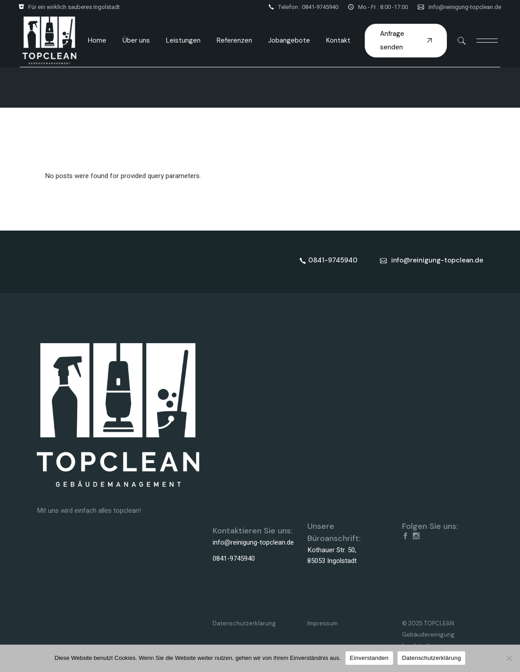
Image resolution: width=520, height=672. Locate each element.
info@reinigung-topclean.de (464, 7)
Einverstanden (369, 658)
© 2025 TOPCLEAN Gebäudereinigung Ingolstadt (428, 635)
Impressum (322, 623)
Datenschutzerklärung (244, 623)
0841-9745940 (234, 558)
